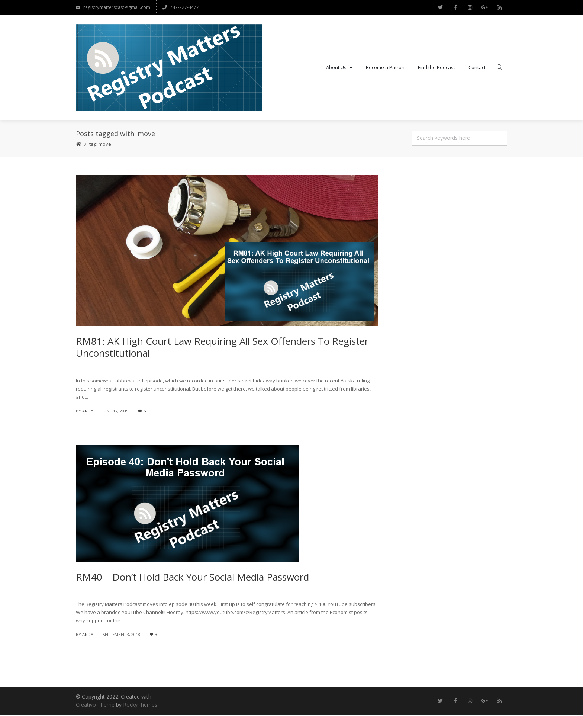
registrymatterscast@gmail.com (113, 7)
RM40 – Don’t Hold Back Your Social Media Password (192, 577)
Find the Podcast (436, 67)
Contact (477, 67)
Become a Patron (385, 67)
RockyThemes (140, 705)
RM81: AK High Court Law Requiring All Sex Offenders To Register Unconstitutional (222, 348)
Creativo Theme (95, 705)
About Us (339, 67)
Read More (101, 397)
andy (87, 411)
